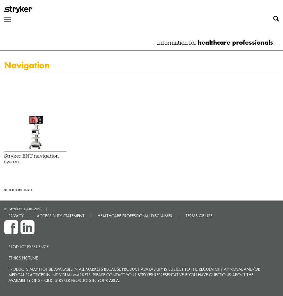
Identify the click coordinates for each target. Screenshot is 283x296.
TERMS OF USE (199, 215)
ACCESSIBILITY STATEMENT (60, 215)
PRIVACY (16, 215)
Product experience (28, 246)
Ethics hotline (23, 258)
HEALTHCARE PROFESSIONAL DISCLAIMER (135, 215)
